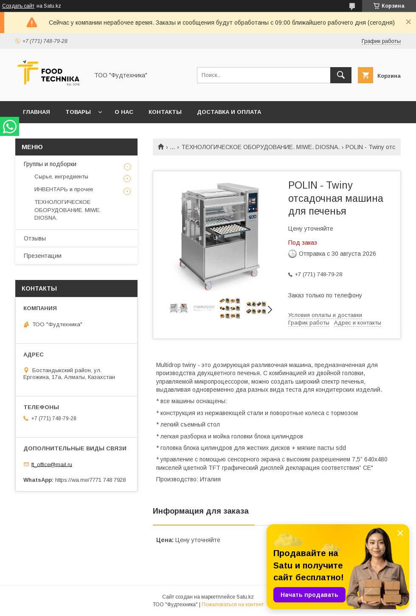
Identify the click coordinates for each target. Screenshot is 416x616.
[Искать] (340, 75)
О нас (124, 112)
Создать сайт (18, 6)
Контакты (165, 112)
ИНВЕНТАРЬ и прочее (63, 189)
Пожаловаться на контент (233, 605)
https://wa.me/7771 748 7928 (90, 480)
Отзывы (35, 238)
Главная (36, 112)
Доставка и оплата (229, 112)
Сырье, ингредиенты (61, 176)
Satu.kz (245, 597)
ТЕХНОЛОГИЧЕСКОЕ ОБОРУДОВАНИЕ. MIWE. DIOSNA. (260, 147)
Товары (78, 112)
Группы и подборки (50, 164)
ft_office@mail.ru (51, 464)
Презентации (43, 255)
